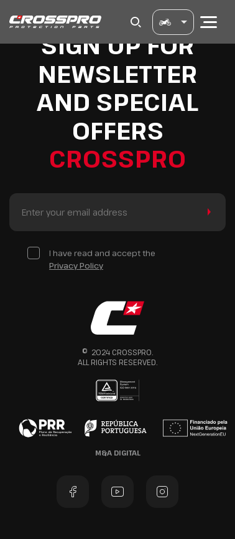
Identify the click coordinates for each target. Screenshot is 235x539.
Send (207, 212)
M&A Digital (118, 453)
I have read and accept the (102, 259)
